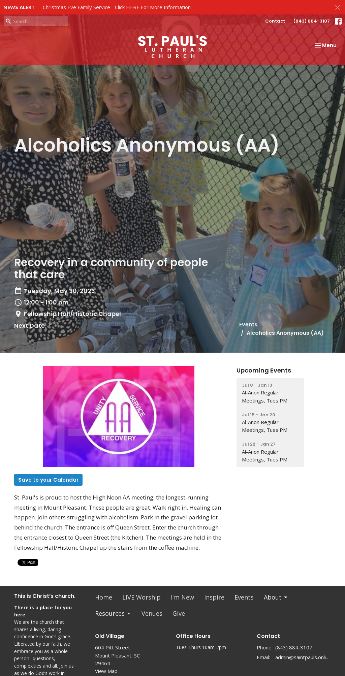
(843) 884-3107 (311, 21)
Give (178, 613)
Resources (113, 613)
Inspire (214, 597)
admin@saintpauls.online (303, 657)
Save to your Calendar (48, 479)
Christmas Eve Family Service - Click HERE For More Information (117, 7)
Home (103, 597)
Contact (275, 21)
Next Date (33, 325)
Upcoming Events (264, 370)
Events (248, 324)
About (276, 597)
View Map (106, 671)
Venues (152, 613)
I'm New (182, 597)
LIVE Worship (141, 597)
